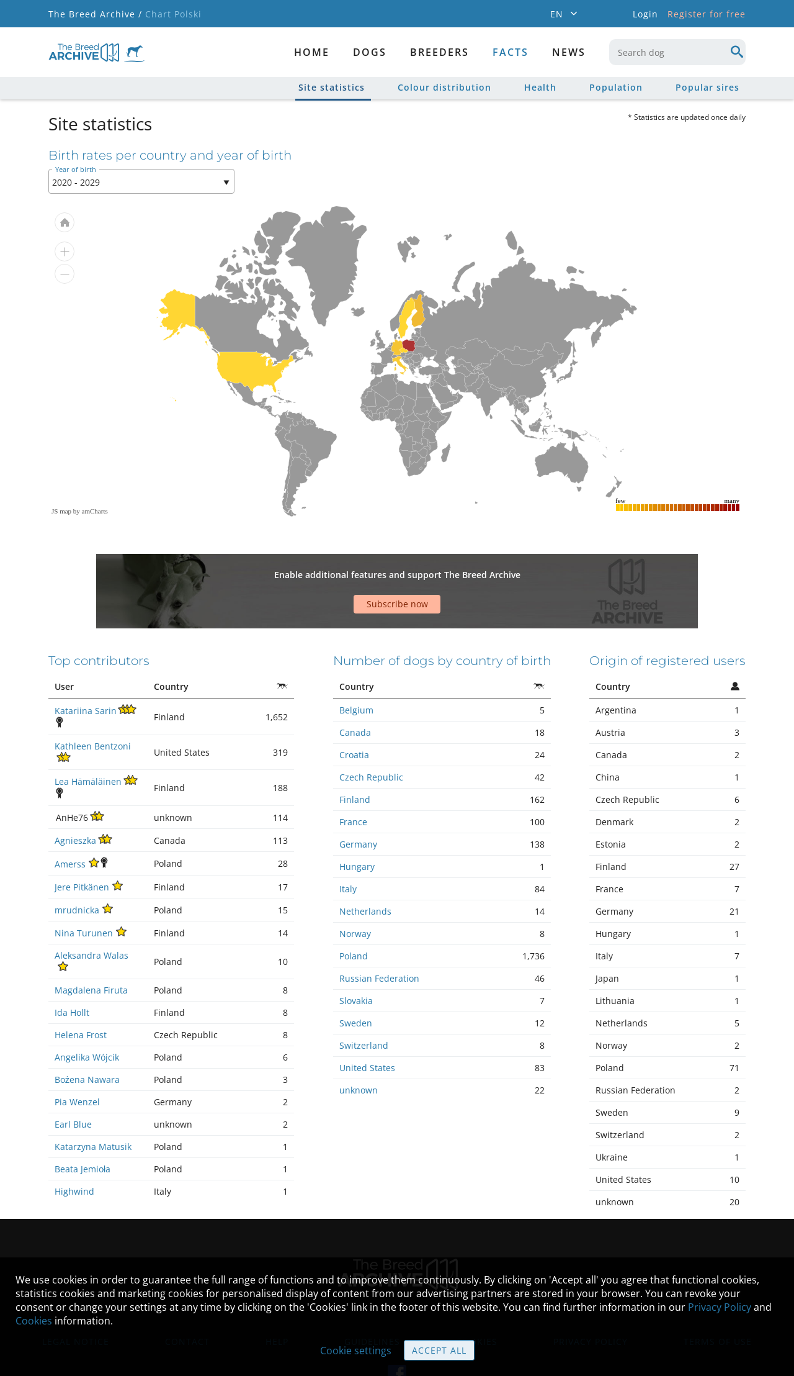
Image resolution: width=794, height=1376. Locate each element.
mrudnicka (77, 866)
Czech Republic (371, 734)
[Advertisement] (301, 569)
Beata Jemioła (82, 1125)
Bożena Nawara (87, 1036)
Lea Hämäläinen (88, 738)
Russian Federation (379, 935)
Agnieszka (75, 797)
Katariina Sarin (86, 667)
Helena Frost (81, 991)
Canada (355, 689)
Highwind (74, 1148)
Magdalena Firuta (91, 947)
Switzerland (363, 1002)
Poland (353, 912)
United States (367, 1024)
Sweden (355, 979)
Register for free (706, 14)
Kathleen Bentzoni (93, 702)
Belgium (356, 666)
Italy (348, 845)
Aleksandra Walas (91, 912)
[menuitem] (403, 350)
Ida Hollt (72, 969)
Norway (355, 890)
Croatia (354, 711)
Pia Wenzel (77, 1058)
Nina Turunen (84, 889)
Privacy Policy (719, 1307)
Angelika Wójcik (87, 1014)
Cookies (34, 1321)
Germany (358, 801)
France (353, 778)
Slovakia (356, 957)
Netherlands (365, 868)
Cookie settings (355, 1350)
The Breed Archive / (95, 14)
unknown (358, 1046)
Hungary (357, 823)
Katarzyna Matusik (93, 1103)
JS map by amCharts (79, 511)
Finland (354, 756)
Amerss (70, 820)
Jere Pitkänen (82, 843)
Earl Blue (73, 1081)
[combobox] (677, 52)
